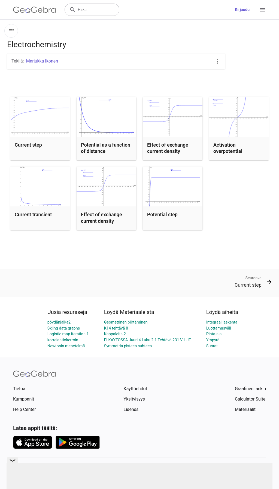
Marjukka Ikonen (42, 61)
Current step (28, 145)
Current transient (33, 214)
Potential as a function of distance (105, 148)
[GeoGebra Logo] (34, 10)
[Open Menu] (262, 10)
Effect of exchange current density (167, 148)
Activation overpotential (227, 148)
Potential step (162, 214)
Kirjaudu (242, 9)
